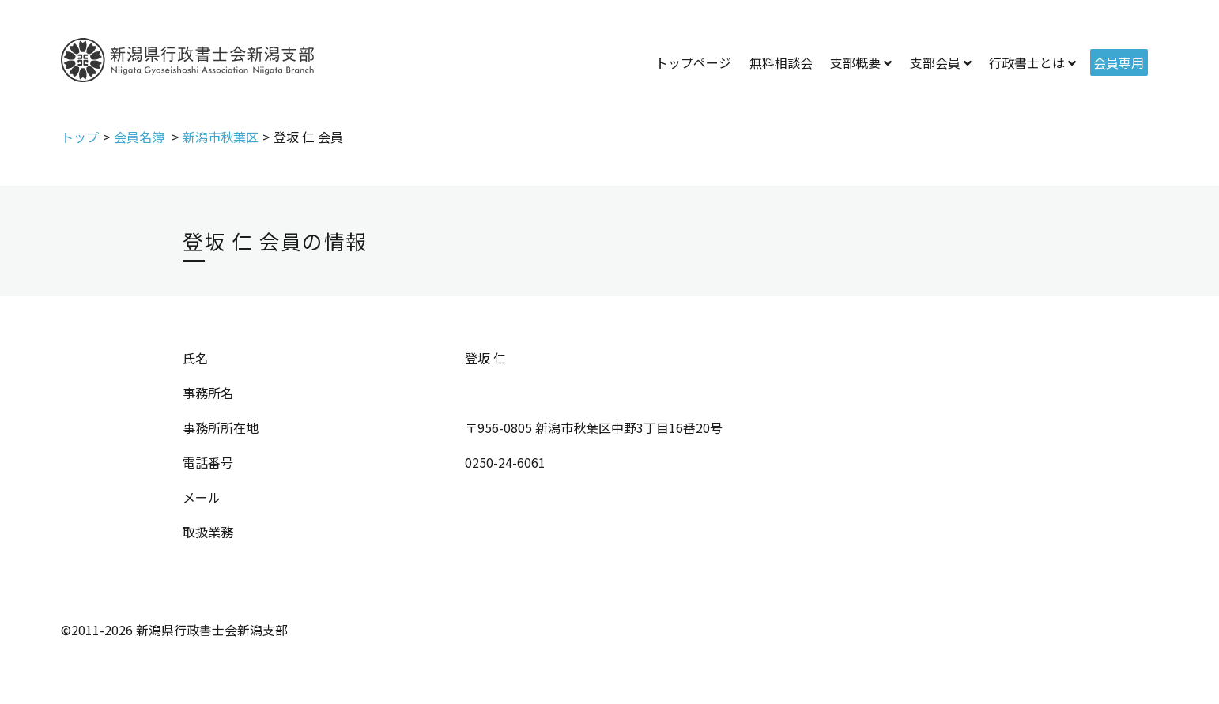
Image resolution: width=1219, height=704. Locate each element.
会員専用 (1118, 62)
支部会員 (935, 62)
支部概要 (855, 62)
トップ (80, 136)
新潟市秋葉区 (221, 136)
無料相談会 (781, 62)
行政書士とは (1027, 62)
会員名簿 (141, 136)
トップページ (693, 62)
